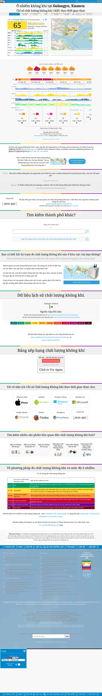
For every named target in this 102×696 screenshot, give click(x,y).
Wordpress (61, 441)
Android (41, 426)
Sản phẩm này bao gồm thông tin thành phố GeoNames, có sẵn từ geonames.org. (56, 642)
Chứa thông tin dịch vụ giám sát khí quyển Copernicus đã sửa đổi (59, 655)
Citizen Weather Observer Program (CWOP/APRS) (51, 685)
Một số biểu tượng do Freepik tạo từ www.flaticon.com (53, 659)
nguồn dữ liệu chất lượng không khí (17, 656)
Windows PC (80, 426)
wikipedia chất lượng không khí (57, 588)
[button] (90, 35)
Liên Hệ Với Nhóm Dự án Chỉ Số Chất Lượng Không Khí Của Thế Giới (21, 632)
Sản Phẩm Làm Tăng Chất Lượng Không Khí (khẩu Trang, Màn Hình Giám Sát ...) (20, 662)
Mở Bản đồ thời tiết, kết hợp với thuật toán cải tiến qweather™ (58, 646)
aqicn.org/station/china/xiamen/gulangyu (67, 317)
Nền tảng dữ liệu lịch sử (13, 667)
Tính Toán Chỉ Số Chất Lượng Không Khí (18, 658)
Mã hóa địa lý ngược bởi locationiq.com (55, 663)
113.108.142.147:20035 (39, 151)
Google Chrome (22, 441)
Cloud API (80, 440)
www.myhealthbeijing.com (49, 599)
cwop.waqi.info (46, 652)
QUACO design (47, 672)
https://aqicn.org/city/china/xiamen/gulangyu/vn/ (51, 188)
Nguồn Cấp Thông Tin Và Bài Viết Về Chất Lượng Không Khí (20, 643)
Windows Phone (61, 426)
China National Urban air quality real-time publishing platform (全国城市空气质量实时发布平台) (51, 689)
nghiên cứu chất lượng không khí (18, 638)
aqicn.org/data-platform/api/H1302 (59, 204)
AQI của (16, 19)
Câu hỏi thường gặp (12, 652)
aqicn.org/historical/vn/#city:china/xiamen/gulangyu (50, 337)
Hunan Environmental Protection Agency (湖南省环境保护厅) (51, 691)
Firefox (41, 441)
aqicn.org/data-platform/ (51, 340)
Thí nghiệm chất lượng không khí (16, 646)
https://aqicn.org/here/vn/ (51, 180)
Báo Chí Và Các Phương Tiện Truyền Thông (19, 635)
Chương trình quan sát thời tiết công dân (56, 650)
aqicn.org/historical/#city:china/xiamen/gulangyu (63, 315)
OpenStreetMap (82, 49)
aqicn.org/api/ (73, 206)
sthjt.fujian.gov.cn (30, 149)
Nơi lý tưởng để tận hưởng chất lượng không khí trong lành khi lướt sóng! (59, 668)
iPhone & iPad (22, 426)
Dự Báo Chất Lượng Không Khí (15, 660)
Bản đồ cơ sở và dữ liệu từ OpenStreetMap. (56, 665)
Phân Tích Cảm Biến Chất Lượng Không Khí (19, 648)
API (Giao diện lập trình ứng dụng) (16, 665)
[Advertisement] (51, 356)
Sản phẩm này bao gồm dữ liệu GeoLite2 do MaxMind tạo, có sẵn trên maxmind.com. (59, 638)
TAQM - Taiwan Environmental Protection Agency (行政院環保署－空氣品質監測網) (51, 692)
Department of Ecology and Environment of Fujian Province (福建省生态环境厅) (51, 687)
